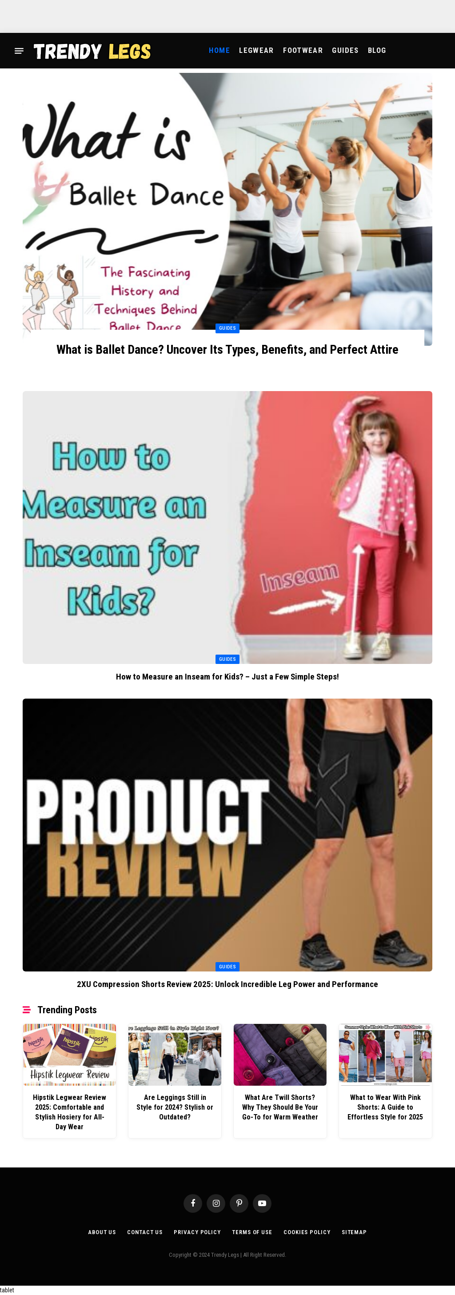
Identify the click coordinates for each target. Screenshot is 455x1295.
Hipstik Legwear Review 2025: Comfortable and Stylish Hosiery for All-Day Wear (69, 1112)
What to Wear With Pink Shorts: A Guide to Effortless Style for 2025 (385, 1107)
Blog (377, 50)
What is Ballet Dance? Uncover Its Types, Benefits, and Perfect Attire (227, 349)
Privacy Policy (197, 1232)
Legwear (256, 50)
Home (219, 50)
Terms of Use (252, 1232)
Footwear (303, 50)
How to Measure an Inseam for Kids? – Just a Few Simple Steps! (227, 676)
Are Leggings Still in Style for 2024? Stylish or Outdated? (174, 1107)
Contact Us (145, 1232)
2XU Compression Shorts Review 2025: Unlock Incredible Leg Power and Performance (227, 984)
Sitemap (354, 1232)
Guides (345, 50)
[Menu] (19, 50)
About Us (102, 1232)
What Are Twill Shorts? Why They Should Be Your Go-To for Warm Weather (280, 1107)
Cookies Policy (307, 1232)
